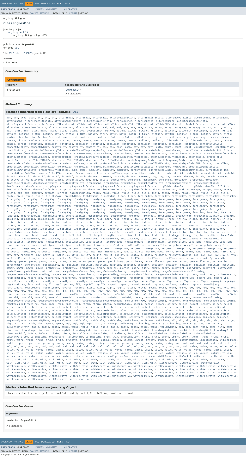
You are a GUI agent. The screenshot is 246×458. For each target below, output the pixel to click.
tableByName (168, 327)
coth (150, 147)
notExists (27, 255)
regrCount (13, 284)
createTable (196, 157)
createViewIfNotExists (106, 166)
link (129, 235)
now (38, 255)
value (193, 346)
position (72, 264)
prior (100, 268)
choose (225, 137)
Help (67, 4)
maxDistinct (117, 245)
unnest (139, 340)
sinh (32, 323)
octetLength (31, 258)
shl (174, 320)
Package (18, 4)
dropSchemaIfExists (150, 183)
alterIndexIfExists (122, 117)
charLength (184, 137)
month (169, 251)
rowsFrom (174, 300)
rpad (43, 304)
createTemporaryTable (140, 160)
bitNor (36, 134)
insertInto (160, 225)
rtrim (86, 304)
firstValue (108, 196)
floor (121, 196)
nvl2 (225, 255)
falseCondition (80, 193)
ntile (74, 255)
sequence (151, 317)
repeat (112, 284)
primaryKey (53, 268)
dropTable (165, 186)
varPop (112, 356)
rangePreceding (108, 274)
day (154, 176)
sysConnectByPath (18, 327)
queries (112, 268)
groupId (229, 215)
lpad (43, 245)
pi (63, 264)
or (187, 258)
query (135, 268)
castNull (110, 137)
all (39, 117)
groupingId (28, 219)
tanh (195, 327)
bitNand (215, 130)
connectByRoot (39, 147)
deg (88, 179)
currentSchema (75, 173)
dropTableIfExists (217, 186)
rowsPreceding (192, 300)
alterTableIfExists (135, 124)
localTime (194, 241)
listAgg (174, 235)
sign (231, 320)
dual (181, 189)
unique (105, 340)
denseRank (134, 179)
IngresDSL (71, 89)
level (120, 235)
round (152, 287)
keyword (175, 232)
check (214, 137)
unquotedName (188, 340)
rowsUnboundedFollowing (219, 300)
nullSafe (132, 255)
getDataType (119, 215)
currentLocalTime (217, 170)
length (98, 235)
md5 (130, 245)
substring (142, 323)
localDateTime (134, 241)
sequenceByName (16, 320)
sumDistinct (213, 323)
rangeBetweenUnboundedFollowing (183, 271)
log (9, 245)
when (135, 356)
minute (128, 251)
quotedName (225, 268)
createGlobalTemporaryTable (46, 150)
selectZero (136, 317)
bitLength (185, 130)
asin (9, 130)
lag (185, 232)
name (198, 251)
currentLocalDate (160, 170)
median (146, 245)
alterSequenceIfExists (192, 121)
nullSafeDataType (180, 255)
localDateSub (15, 241)
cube (74, 170)
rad (42, 271)
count (168, 147)
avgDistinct (95, 130)
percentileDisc (200, 261)
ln (195, 235)
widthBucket (165, 356)
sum (200, 323)
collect (144, 140)
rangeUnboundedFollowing (137, 274)
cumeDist (94, 170)
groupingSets (45, 219)
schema (106, 304)
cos (104, 147)
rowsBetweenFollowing (207, 297)
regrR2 (47, 284)
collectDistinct (175, 140)
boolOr (36, 137)
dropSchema (94, 183)
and (104, 127)
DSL (17, 47)
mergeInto (159, 245)
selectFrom (104, 317)
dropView (65, 189)
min (100, 251)
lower (24, 245)
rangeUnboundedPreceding (172, 274)
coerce (75, 140)
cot (136, 147)
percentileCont (155, 261)
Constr (34, 13)
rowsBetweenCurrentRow (175, 297)
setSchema (131, 320)
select (171, 304)
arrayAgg (180, 127)
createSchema (82, 153)
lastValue (217, 232)
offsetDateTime (70, 258)
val (178, 343)
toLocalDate (80, 333)
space (49, 323)
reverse (66, 287)
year (73, 379)
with (197, 356)
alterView (213, 124)
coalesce (34, 140)
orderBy (208, 258)
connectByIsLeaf (17, 147)
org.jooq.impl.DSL (18, 32)
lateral (231, 232)
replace (158, 284)
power (10, 268)
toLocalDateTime (156, 333)
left (63, 235)
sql (68, 323)
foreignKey (145, 196)
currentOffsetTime (51, 173)
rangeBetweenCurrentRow (78, 271)
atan (26, 130)
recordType (35, 277)
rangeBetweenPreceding (144, 271)
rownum (138, 297)
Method (44, 13)
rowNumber (151, 297)
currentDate (138, 170)
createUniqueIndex (18, 163)
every (217, 189)
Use (37, 4)
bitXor (194, 134)
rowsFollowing (157, 300)
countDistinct (203, 147)
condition (35, 143)
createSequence (16, 157)
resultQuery (212, 284)
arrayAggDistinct (199, 127)
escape (195, 189)
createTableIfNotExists (40, 160)
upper (21, 343)
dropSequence (15, 186)
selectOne (120, 317)
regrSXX (75, 284)
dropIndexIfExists (18, 183)
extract (37, 193)
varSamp (124, 356)
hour (100, 219)
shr (202, 320)
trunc (145, 336)
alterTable (78, 124)
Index (60, 4)
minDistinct (113, 251)
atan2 (43, 130)
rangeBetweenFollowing (112, 271)
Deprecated (48, 4)
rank (194, 274)
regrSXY (88, 284)
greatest (134, 215)
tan (181, 327)
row (190, 287)
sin (17, 323)
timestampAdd (61, 330)
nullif (85, 255)
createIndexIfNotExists (216, 150)
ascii (217, 127)
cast (57, 137)
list (154, 235)
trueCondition (130, 336)
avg (82, 130)
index (170, 219)
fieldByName (54, 196)
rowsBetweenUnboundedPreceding (101, 300)
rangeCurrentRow (62, 274)
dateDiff (24, 176)
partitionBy (116, 261)
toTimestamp (38, 336)
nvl (196, 255)
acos (23, 117)
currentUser (138, 173)
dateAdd (179, 173)
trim (107, 336)
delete (104, 179)
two (96, 340)
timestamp (13, 330)
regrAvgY (229, 281)
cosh (119, 147)
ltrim (86, 245)
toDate (32, 333)
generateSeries (30, 215)
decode (177, 176)
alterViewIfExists (34, 127)
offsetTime (135, 258)
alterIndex (66, 117)
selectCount (217, 307)
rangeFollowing (85, 274)
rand (57, 271)
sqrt (90, 323)
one (181, 258)
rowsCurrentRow (135, 300)
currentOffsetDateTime (21, 173)
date (152, 173)
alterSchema (202, 117)
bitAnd (109, 130)
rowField (61, 294)
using (41, 343)
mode (160, 251)
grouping (12, 219)
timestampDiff (181, 330)
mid (86, 251)
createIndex (154, 150)
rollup (131, 287)
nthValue (48, 255)
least (43, 235)
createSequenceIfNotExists (92, 157)
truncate (71, 340)
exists (11, 193)
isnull (129, 232)
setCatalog (81, 320)
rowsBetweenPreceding (21, 300)
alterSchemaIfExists (38, 121)
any (126, 127)
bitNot (81, 134)
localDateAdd (30, 238)
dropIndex (180, 179)
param (22, 261)
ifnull (126, 219)
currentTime (94, 173)
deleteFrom (118, 179)
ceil (163, 137)
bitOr (103, 134)
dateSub (81, 176)
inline (181, 219)
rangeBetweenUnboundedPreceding (28, 274)
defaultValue (15, 179)
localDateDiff (150, 238)
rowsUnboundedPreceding (22, 304)
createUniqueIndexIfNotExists (106, 163)
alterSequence (123, 121)
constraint (59, 147)
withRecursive (168, 362)
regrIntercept (31, 284)
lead (9, 235)
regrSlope (61, 284)
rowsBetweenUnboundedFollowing (57, 300)
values (80, 353)
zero (98, 379)
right (90, 287)
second (138, 304)
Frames (39, 9)
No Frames (51, 9)
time (212, 327)
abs (9, 117)
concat (217, 140)
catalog (152, 137)
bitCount (156, 130)
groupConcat (165, 215)
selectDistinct (16, 310)
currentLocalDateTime (188, 170)
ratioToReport (226, 274)
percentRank (14, 264)
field (96, 193)
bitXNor (144, 134)
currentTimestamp (116, 173)
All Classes (70, 9)
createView (221, 163)
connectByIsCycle (211, 143)
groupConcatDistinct (207, 215)
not (231, 251)
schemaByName (122, 304)
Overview (6, 4)
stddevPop (110, 323)
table (35, 327)
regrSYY (100, 284)
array (148, 127)
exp (20, 193)
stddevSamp (126, 323)
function (198, 212)
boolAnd (11, 137)
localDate (212, 235)
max (104, 245)
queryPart (178, 268)
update (11, 343)
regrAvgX (215, 281)
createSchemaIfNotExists (150, 153)
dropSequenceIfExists (80, 186)
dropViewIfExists (113, 189)
